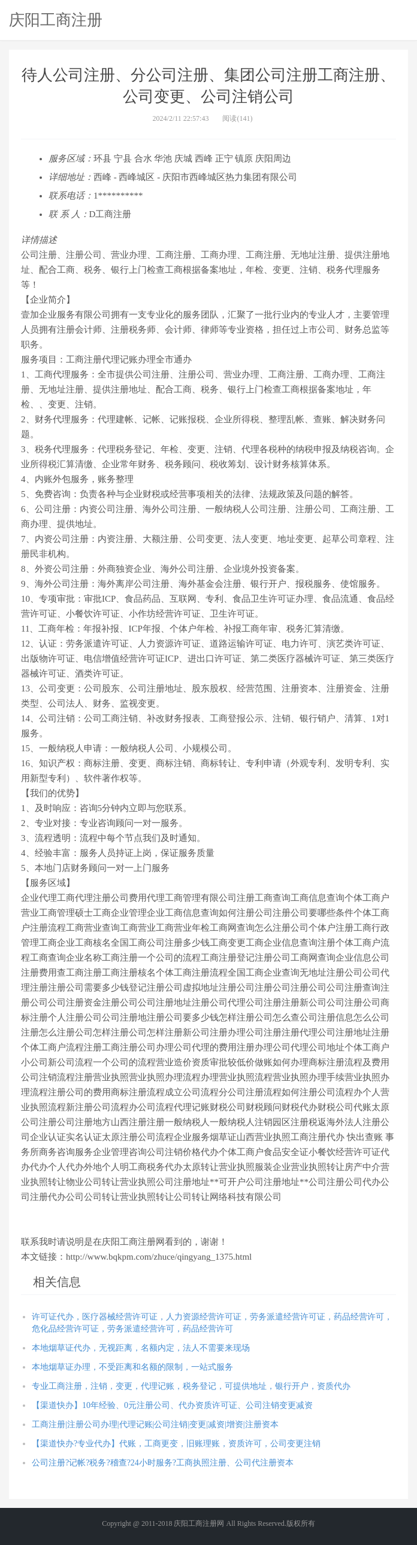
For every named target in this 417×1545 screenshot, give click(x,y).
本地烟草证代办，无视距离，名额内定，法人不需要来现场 (141, 1347)
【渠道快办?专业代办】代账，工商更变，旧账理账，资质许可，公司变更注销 (176, 1443)
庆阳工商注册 (55, 20)
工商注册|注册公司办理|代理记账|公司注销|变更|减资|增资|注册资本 (155, 1424)
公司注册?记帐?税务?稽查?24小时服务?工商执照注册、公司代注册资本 (163, 1462)
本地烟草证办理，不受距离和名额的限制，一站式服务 (132, 1367)
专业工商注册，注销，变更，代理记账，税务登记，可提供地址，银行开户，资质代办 (191, 1386)
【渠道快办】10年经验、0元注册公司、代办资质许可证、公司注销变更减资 (172, 1405)
